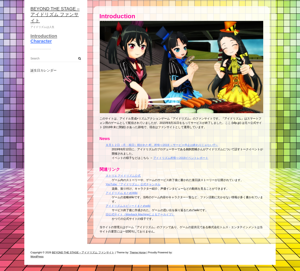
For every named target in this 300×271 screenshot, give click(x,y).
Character (41, 41)
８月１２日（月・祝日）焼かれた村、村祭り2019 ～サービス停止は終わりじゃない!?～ (162, 145)
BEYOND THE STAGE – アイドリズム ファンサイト (54, 14)
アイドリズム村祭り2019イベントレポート (180, 157)
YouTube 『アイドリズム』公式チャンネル (133, 184)
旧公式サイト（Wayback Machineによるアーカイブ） (140, 214)
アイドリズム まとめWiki (122, 193)
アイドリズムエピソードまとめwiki (128, 205)
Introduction (43, 36)
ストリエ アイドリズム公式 (123, 175)
